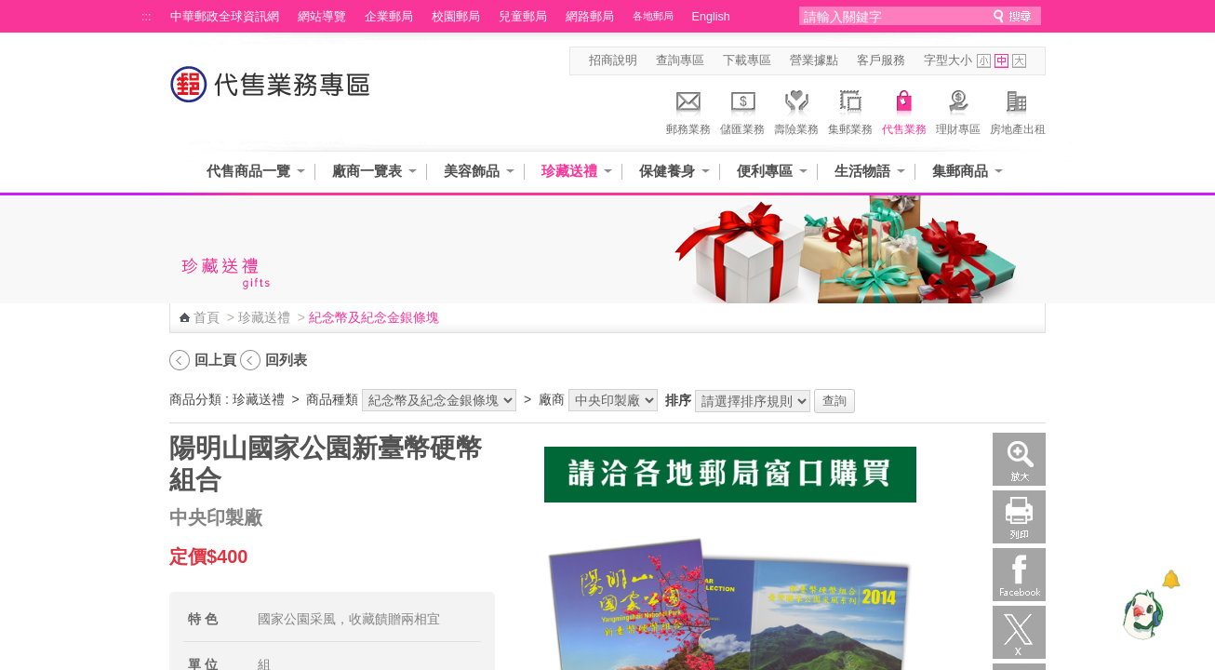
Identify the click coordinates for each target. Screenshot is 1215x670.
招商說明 (613, 60)
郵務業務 (688, 110)
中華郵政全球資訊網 (224, 16)
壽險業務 (796, 110)
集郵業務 (850, 110)
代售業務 (904, 110)
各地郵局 (653, 15)
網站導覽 (322, 16)
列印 (1019, 516)
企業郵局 (389, 16)
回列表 (286, 360)
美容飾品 (472, 171)
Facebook (1019, 574)
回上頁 (215, 360)
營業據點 (814, 60)
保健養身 (667, 171)
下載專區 (747, 60)
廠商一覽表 (367, 171)
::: (146, 16)
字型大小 (948, 60)
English (711, 16)
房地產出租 (1018, 110)
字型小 (984, 61)
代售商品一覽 (248, 171)
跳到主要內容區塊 (9, 9)
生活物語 (862, 171)
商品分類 (195, 399)
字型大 (1019, 61)
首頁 (207, 317)
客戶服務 (881, 60)
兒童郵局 (523, 16)
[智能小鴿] (1140, 614)
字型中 (1001, 61)
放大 (1019, 459)
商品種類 (332, 399)
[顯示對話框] (1170, 579)
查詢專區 (680, 60)
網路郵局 (590, 16)
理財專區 (958, 110)
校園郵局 (456, 16)
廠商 (552, 399)
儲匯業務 (742, 110)
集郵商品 (960, 171)
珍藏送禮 (569, 171)
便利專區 (765, 171)
